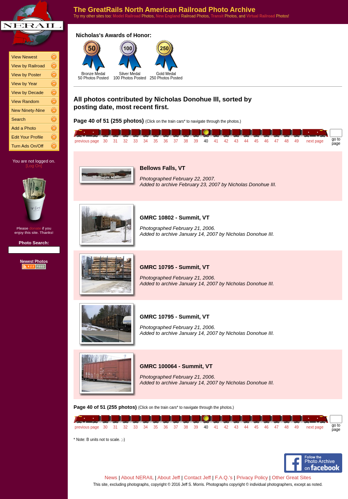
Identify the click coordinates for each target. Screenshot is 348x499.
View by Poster (26, 74)
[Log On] (34, 165)
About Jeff (169, 477)
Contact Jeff (197, 477)
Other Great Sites (291, 477)
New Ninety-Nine (28, 110)
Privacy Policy (252, 477)
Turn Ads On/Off (28, 146)
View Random (25, 101)
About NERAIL (137, 477)
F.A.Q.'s (223, 477)
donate (35, 228)
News (111, 477)
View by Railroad (28, 65)
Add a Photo (24, 128)
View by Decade (28, 92)
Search (19, 119)
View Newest (24, 57)
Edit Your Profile (27, 137)
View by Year (24, 83)
